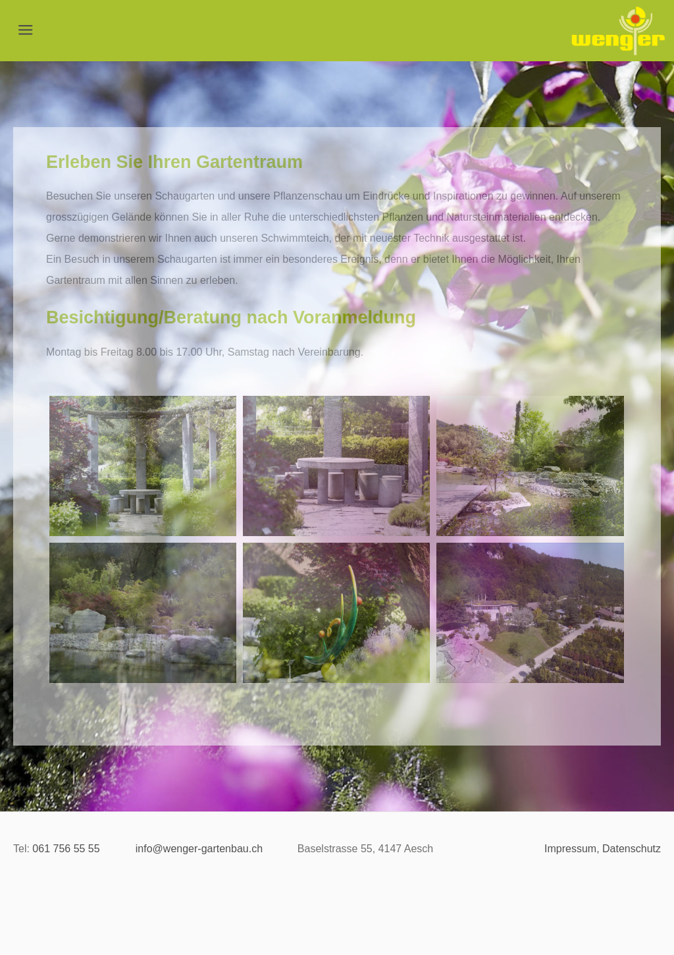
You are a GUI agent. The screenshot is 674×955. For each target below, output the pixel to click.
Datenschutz (631, 848)
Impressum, (572, 848)
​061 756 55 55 (65, 848)
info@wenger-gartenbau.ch (199, 848)
